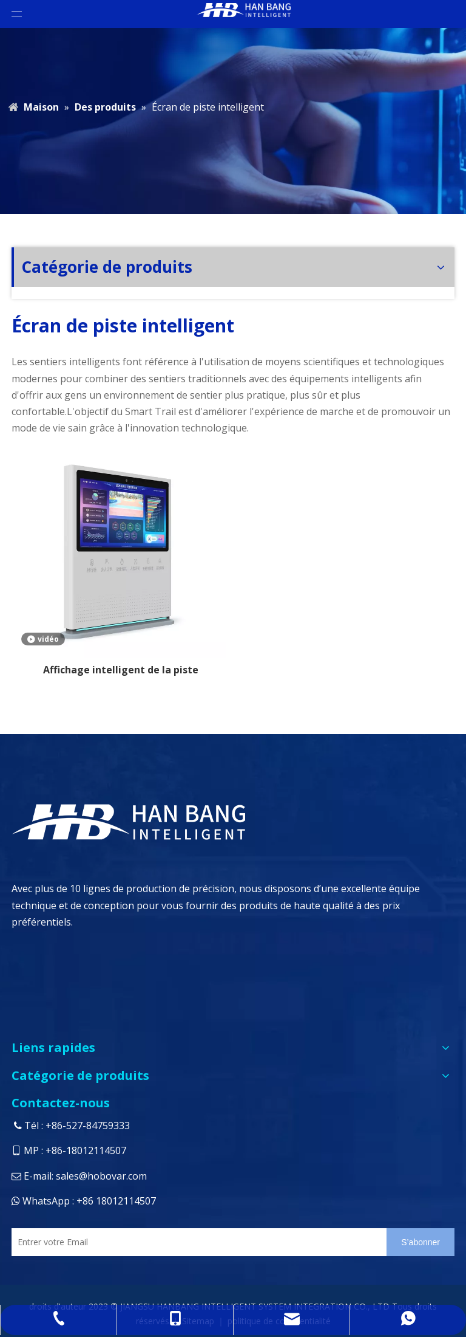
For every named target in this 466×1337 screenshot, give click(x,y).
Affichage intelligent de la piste (120, 670)
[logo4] (206, 822)
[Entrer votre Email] (196, 1242)
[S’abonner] (420, 1242)
